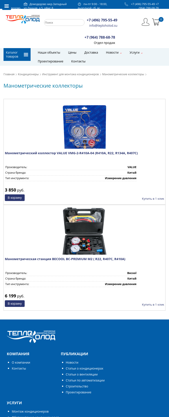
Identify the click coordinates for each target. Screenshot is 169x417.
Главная (9, 74)
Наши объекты (49, 52)
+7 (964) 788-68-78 (149, 6)
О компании (21, 362)
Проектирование (50, 61)
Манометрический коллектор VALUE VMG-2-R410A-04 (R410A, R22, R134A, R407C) (71, 153)
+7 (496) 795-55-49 (143, 4)
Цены (72, 52)
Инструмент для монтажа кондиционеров (70, 74)
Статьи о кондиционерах (84, 368)
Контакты (78, 61)
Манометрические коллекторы (123, 74)
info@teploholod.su (103, 25)
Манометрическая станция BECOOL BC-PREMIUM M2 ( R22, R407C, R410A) (65, 259)
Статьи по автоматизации (85, 380)
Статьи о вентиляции (82, 374)
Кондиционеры (28, 74)
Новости (112, 52)
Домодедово (12, 8)
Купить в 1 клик (153, 199)
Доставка (91, 52)
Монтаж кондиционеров (30, 411)
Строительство (77, 386)
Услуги (135, 52)
